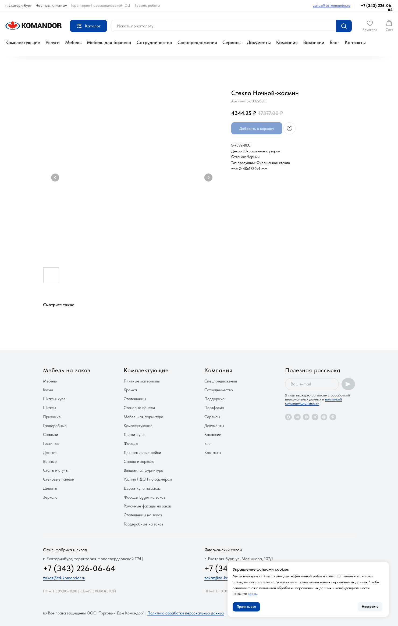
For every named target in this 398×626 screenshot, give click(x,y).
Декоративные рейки (142, 452)
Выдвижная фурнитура (143, 470)
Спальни (50, 434)
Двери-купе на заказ (142, 488)
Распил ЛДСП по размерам (148, 479)
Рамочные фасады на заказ (148, 506)
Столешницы (135, 398)
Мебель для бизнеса (109, 42)
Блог (334, 42)
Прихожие (52, 416)
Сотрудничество (154, 42)
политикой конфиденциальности (313, 401)
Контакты (355, 42)
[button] (370, 26)
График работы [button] (147, 5)
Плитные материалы (142, 381)
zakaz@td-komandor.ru (331, 5)
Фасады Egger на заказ (144, 497)
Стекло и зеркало (139, 461)
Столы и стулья (56, 470)
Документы (259, 42)
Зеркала (50, 497)
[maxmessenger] (288, 417)
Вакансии (313, 42)
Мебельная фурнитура (143, 416)
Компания (287, 42)
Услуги (52, 42)
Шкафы (49, 407)
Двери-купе (134, 434)
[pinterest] (332, 417)
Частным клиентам (51, 5)
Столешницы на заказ (143, 515)
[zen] (324, 417)
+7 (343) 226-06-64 (377, 7)
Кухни (48, 390)
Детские (50, 452)
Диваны (50, 488)
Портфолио (214, 407)
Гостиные (51, 443)
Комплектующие (22, 42)
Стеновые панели (58, 479)
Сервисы (231, 42)
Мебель (73, 42)
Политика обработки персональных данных (185, 613)
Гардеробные (55, 425)
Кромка (130, 390)
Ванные (50, 461)
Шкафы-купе (54, 398)
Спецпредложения (197, 42)
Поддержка (214, 398)
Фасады (131, 443)
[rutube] (315, 417)
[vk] (297, 417)
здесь (252, 593)
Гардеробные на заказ (143, 524)
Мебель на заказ (66, 370)
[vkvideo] (306, 417)
